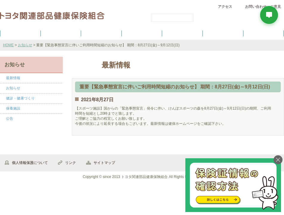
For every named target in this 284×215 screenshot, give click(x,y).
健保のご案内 (20, 33)
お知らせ (25, 45)
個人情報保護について (30, 163)
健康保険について (60, 33)
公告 (9, 118)
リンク (70, 163)
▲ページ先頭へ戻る (267, 148)
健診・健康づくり (142, 33)
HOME (8, 45)
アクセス (225, 6)
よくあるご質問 (263, 33)
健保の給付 (101, 33)
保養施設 (223, 33)
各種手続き (183, 33)
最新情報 (13, 78)
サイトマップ (104, 163)
